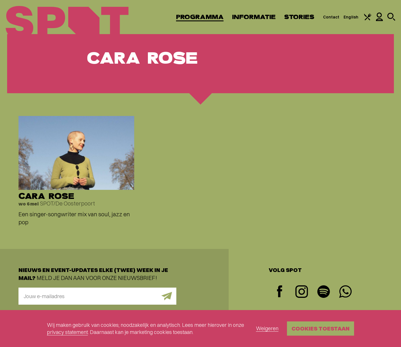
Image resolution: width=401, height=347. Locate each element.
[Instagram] (302, 292)
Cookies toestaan (321, 328)
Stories (299, 17)
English (351, 17)
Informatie (254, 17)
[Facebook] (280, 292)
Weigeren (267, 328)
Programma (200, 17)
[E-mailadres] (97, 296)
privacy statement (67, 332)
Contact (331, 17)
